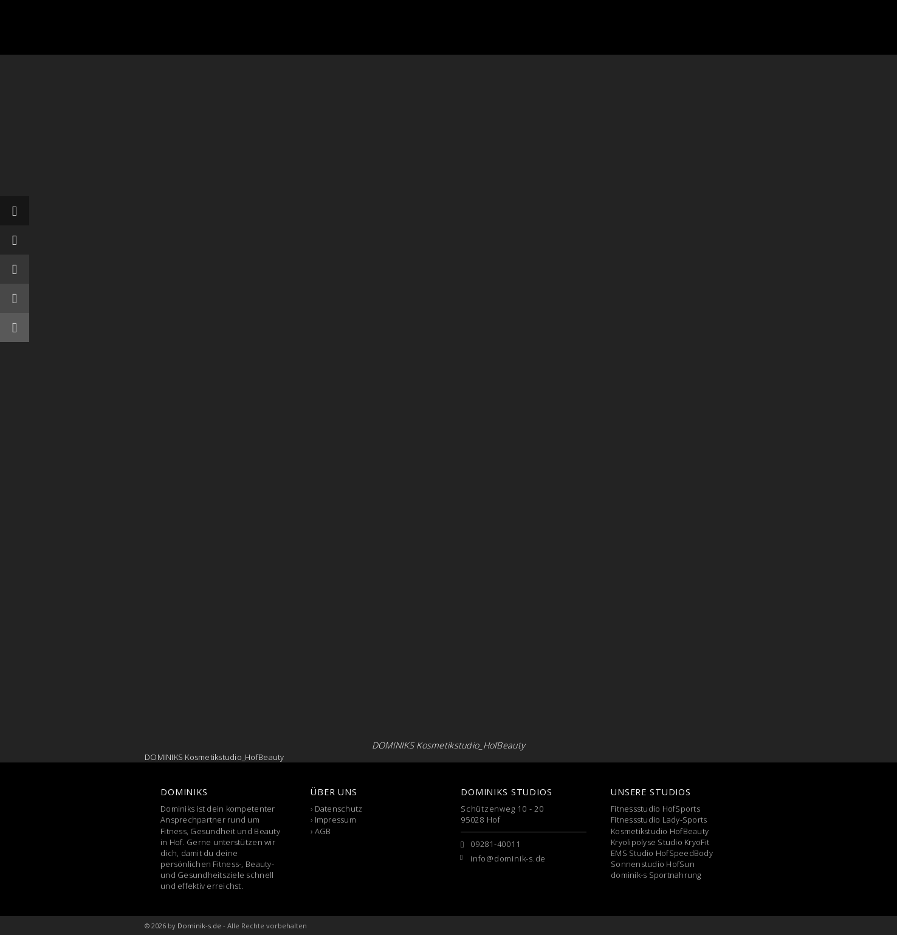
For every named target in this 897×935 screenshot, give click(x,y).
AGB (323, 831)
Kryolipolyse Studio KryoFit (660, 842)
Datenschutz (339, 808)
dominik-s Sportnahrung (656, 874)
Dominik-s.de (199, 925)
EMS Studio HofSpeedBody (662, 853)
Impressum (335, 819)
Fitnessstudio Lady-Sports (659, 819)
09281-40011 (495, 843)
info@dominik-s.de (508, 858)
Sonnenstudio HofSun (653, 863)
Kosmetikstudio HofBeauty (660, 831)
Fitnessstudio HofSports (655, 808)
